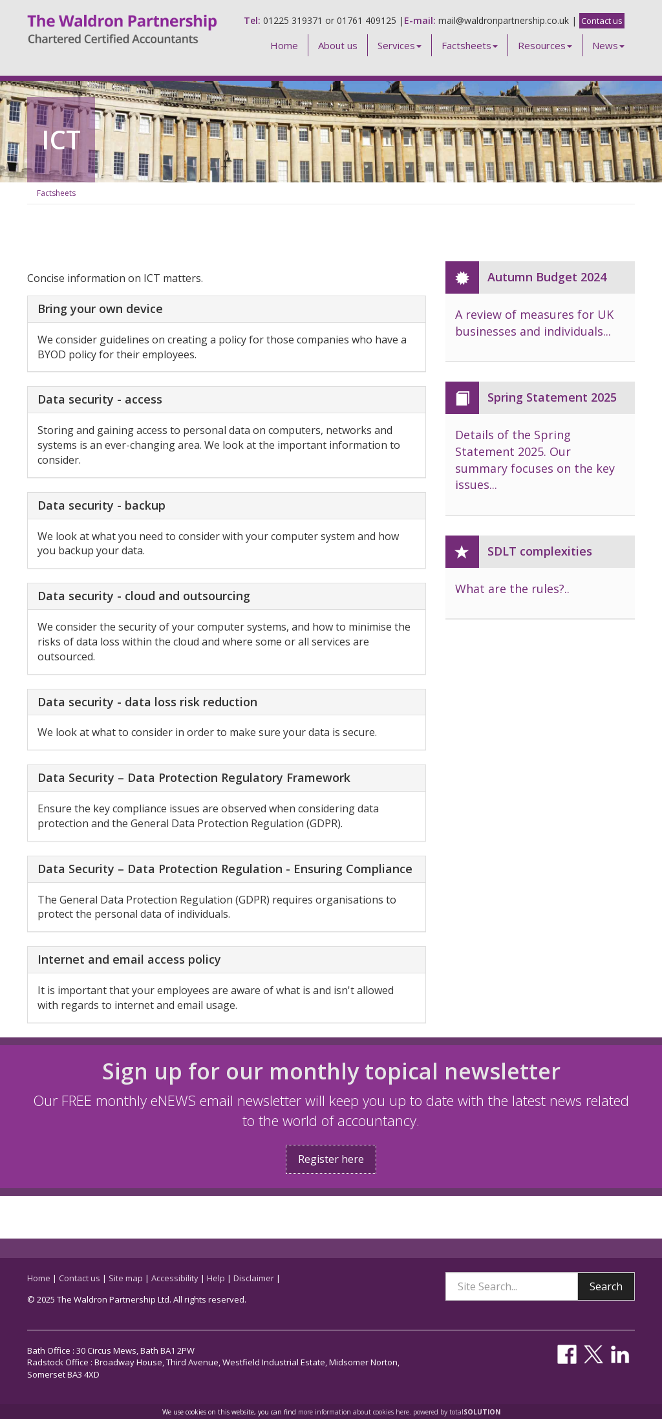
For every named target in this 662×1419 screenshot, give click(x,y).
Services (400, 45)
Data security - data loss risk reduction (147, 702)
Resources (545, 45)
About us (338, 45)
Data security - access (99, 399)
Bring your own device (100, 309)
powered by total (456, 1411)
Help (216, 1278)
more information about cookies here (353, 1411)
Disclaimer (253, 1278)
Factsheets (470, 45)
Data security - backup (101, 505)
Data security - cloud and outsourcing (143, 596)
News (608, 45)
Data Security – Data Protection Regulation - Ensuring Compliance (224, 869)
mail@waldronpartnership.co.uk (503, 20)
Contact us (602, 21)
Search (606, 1286)
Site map (126, 1278)
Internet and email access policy (129, 959)
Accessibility (174, 1278)
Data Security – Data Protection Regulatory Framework (193, 778)
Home (284, 45)
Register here (331, 1159)
